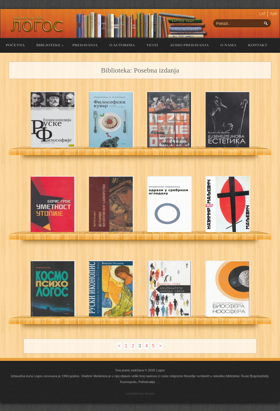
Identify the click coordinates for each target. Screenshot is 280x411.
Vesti (152, 45)
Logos (160, 370)
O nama (228, 45)
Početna (15, 45)
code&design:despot (140, 393)
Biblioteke (49, 45)
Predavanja (85, 45)
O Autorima (122, 45)
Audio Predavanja (189, 45)
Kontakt (257, 45)
